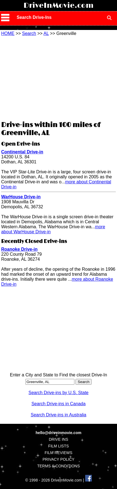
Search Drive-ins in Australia (58, 414)
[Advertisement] (58, 77)
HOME (7, 33)
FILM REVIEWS (58, 452)
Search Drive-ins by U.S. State (58, 392)
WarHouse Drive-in (21, 196)
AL (46, 33)
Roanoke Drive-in (19, 249)
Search (29, 33)
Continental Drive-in (22, 152)
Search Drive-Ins (34, 17)
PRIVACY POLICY (58, 459)
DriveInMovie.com (58, 5)
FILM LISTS (58, 446)
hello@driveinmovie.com (58, 432)
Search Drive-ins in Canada (59, 403)
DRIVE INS (58, 439)
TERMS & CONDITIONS (58, 466)
